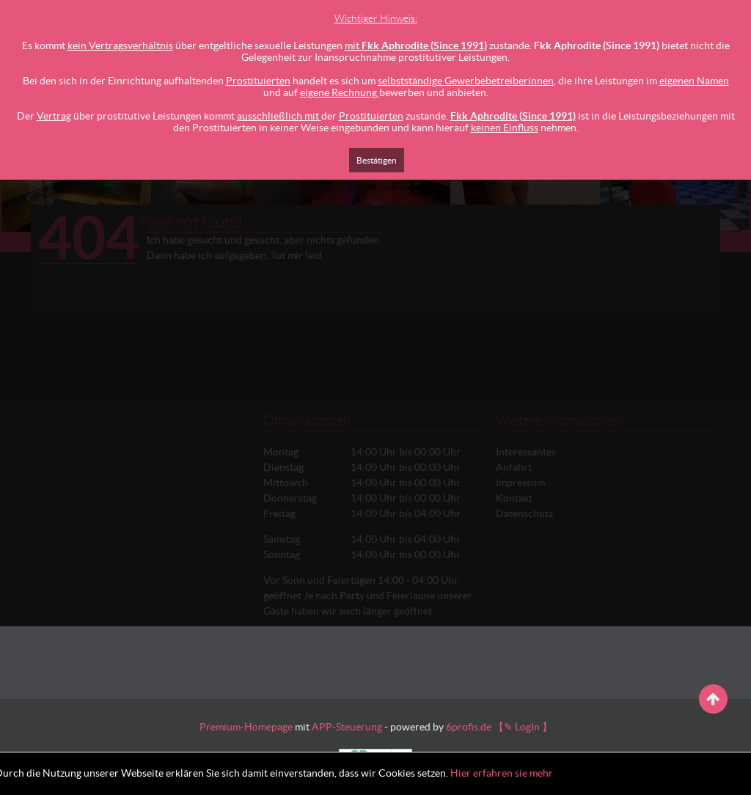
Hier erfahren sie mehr (501, 773)
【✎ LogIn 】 (523, 727)
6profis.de (468, 727)
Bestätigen (376, 160)
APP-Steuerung (347, 727)
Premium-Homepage (246, 727)
